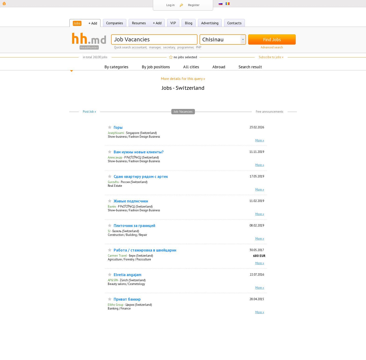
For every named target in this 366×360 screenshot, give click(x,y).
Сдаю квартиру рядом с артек (141, 177)
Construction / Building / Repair (127, 235)
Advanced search (272, 47)
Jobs (77, 23)
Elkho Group (115, 304)
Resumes (139, 23)
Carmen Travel (117, 255)
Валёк (112, 206)
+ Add (92, 23)
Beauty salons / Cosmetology (126, 284)
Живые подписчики (131, 201)
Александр (115, 157)
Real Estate (115, 185)
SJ (109, 231)
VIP (173, 23)
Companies (114, 23)
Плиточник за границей (134, 226)
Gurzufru (113, 182)
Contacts (234, 23)
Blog (188, 23)
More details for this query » (183, 78)
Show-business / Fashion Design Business (134, 136)
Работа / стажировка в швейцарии (145, 250)
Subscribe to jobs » (271, 57)
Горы (118, 128)
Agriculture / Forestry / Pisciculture (129, 259)
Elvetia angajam (127, 275)
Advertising (209, 23)
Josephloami (116, 133)
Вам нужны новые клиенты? (139, 152)
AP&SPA (113, 280)
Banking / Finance (119, 308)
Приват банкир (127, 299)
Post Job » (89, 112)
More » (259, 140)
